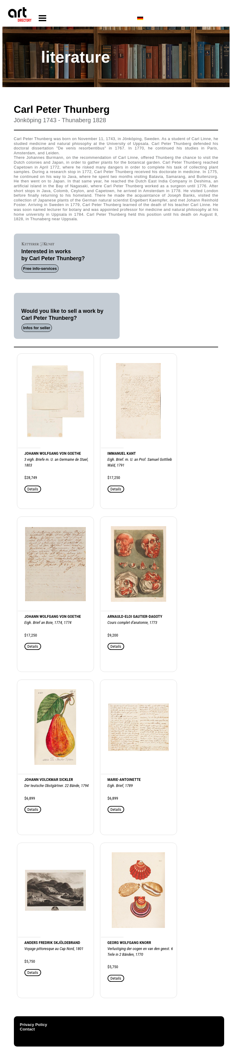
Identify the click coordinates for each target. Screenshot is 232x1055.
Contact (27, 1029)
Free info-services (40, 268)
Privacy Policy (33, 1024)
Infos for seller (36, 328)
